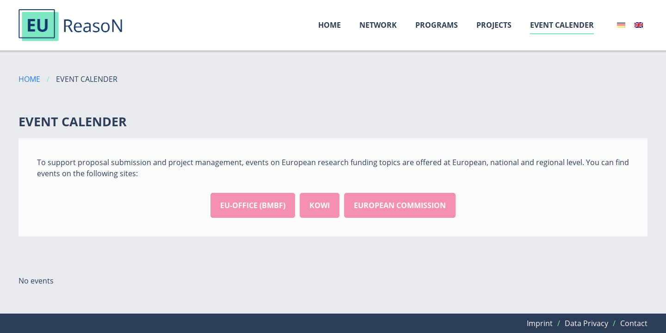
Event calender (562, 25)
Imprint (540, 323)
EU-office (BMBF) (252, 205)
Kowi (319, 205)
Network (378, 25)
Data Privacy (586, 323)
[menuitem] (621, 25)
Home (329, 25)
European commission (400, 205)
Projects (494, 25)
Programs (436, 25)
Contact (634, 323)
